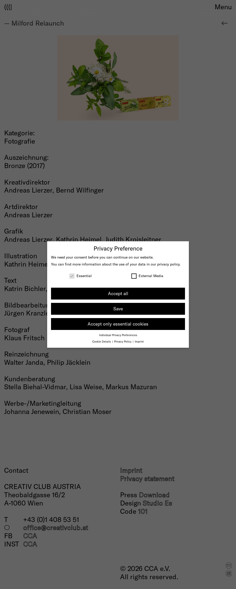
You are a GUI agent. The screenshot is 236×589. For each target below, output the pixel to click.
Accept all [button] (118, 293)
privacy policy (168, 264)
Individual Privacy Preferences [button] (118, 335)
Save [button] (118, 308)
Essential (80, 275)
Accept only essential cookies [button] (118, 324)
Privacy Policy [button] (123, 341)
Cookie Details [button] (102, 341)
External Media (147, 275)
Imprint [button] (139, 341)
